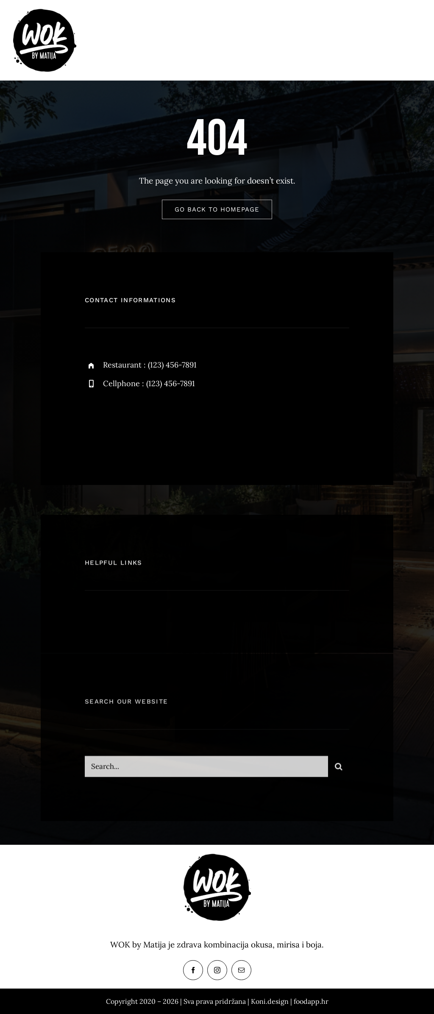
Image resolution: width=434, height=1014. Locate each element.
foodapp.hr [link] (311, 1001)
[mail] (241, 970)
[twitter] (117, 423)
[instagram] (140, 423)
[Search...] (206, 771)
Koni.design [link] (270, 1001)
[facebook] (94, 423)
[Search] (338, 771)
